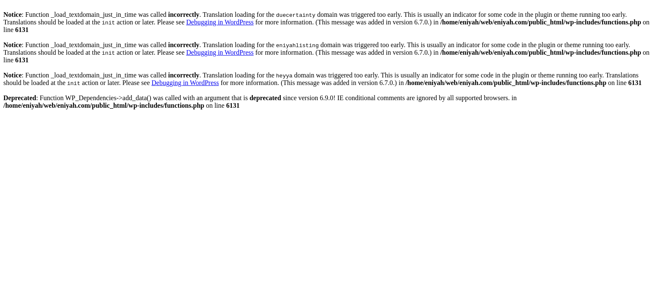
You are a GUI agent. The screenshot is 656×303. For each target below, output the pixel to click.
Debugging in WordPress (220, 22)
